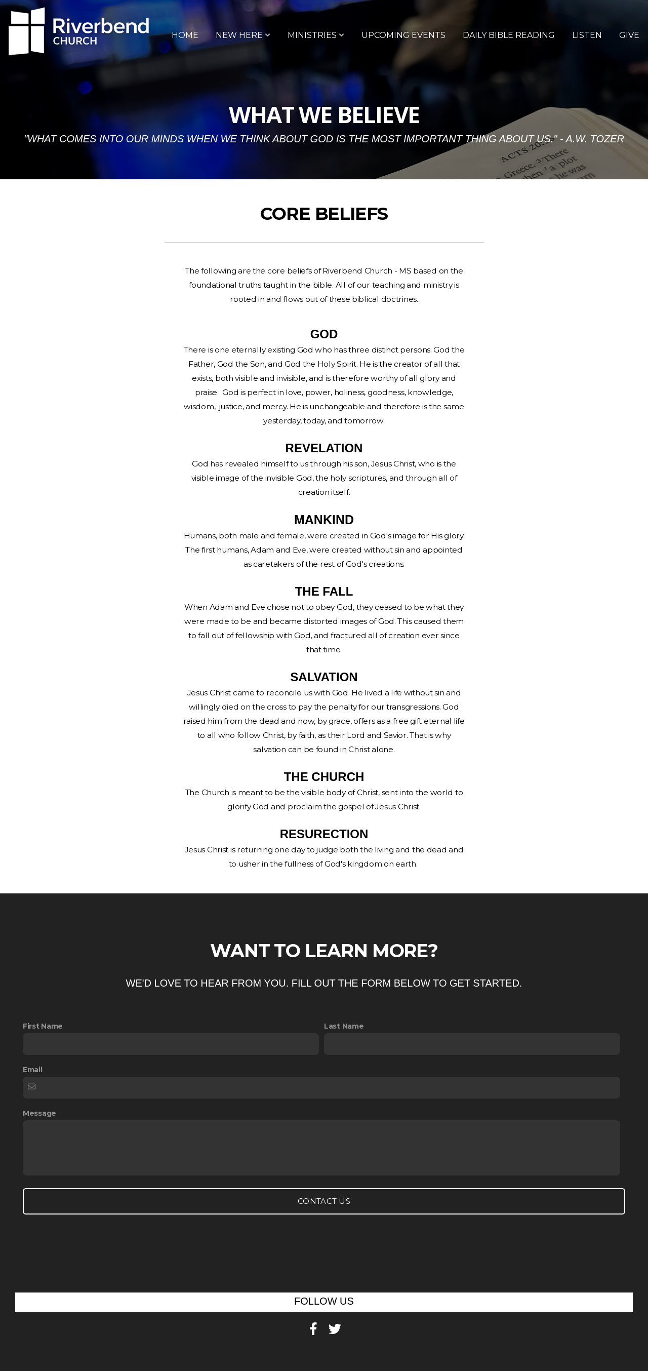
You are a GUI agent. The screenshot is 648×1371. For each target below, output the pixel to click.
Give (629, 35)
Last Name (343, 1026)
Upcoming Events (403, 35)
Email (33, 1070)
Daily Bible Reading (509, 35)
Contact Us (324, 1201)
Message (39, 1113)
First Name (43, 1026)
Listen (587, 35)
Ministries (316, 35)
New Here (243, 35)
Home (185, 35)
